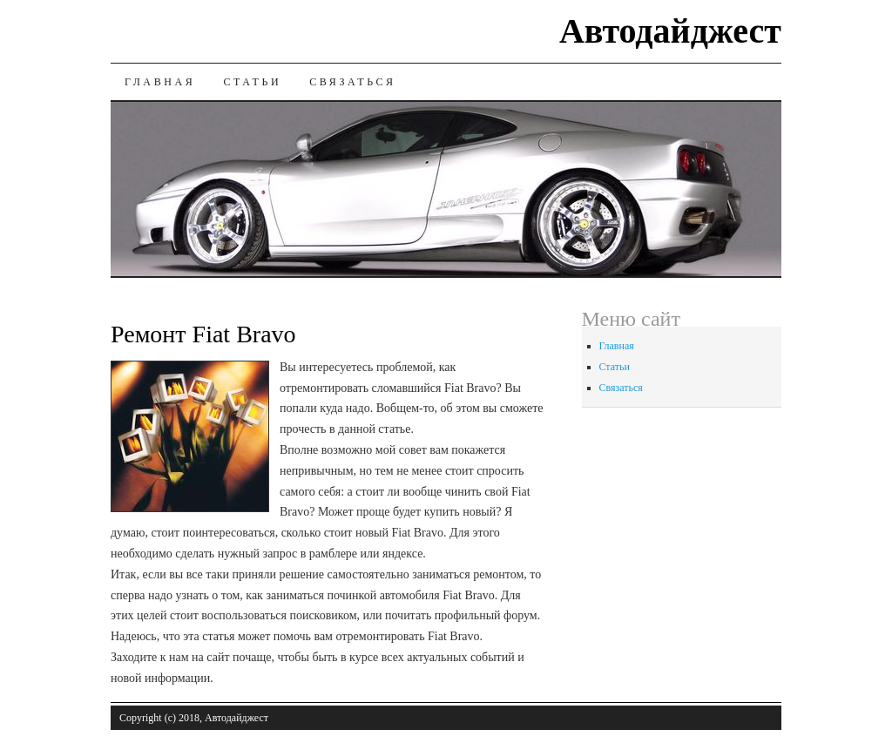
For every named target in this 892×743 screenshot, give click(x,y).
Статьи (252, 82)
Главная (160, 82)
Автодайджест (670, 31)
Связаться (352, 82)
